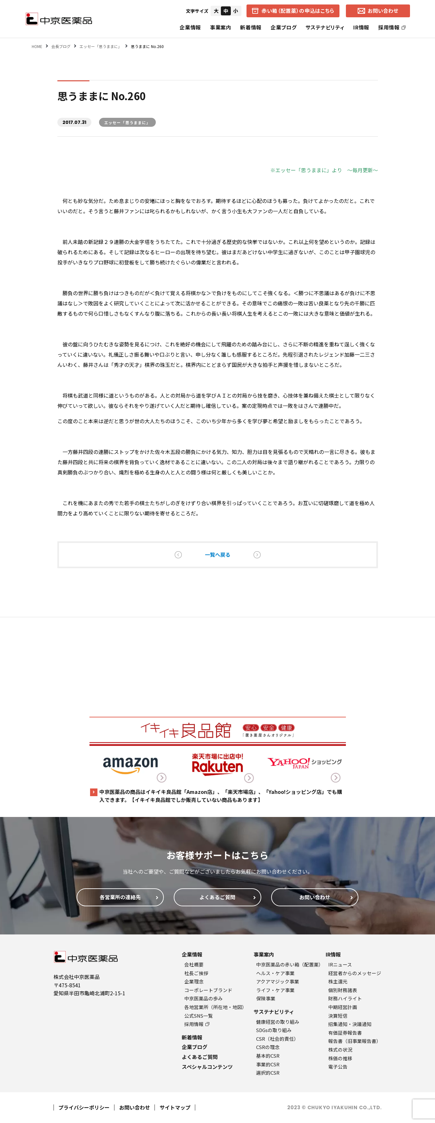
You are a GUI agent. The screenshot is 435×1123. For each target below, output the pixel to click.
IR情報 (361, 27)
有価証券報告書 (345, 1032)
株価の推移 (340, 1058)
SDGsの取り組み (274, 1030)
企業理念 (194, 981)
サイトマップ (175, 1107)
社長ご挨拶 (196, 973)
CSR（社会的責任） (277, 1038)
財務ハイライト (345, 998)
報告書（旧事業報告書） (354, 1041)
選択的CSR (268, 1072)
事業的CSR (268, 1064)
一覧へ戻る (217, 554)
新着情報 (251, 27)
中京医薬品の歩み (203, 998)
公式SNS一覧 (198, 1015)
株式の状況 (340, 1049)
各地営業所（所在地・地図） (215, 1007)
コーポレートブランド (208, 990)
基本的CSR (268, 1055)
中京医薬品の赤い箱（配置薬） (289, 964)
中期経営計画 (342, 1007)
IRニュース (340, 964)
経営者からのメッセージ (354, 973)
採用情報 (392, 27)
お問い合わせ (134, 1107)
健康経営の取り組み (277, 1021)
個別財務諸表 (342, 990)
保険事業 (265, 998)
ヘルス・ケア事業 (275, 973)
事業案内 (220, 27)
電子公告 (337, 1066)
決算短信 (337, 1015)
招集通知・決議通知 (350, 1024)
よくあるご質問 (200, 1057)
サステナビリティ (324, 27)
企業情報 (190, 27)
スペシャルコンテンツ (207, 1066)
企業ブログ (284, 27)
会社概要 (194, 964)
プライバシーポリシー (84, 1107)
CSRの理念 (268, 1047)
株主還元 (337, 981)
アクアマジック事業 (277, 981)
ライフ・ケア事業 (275, 990)
